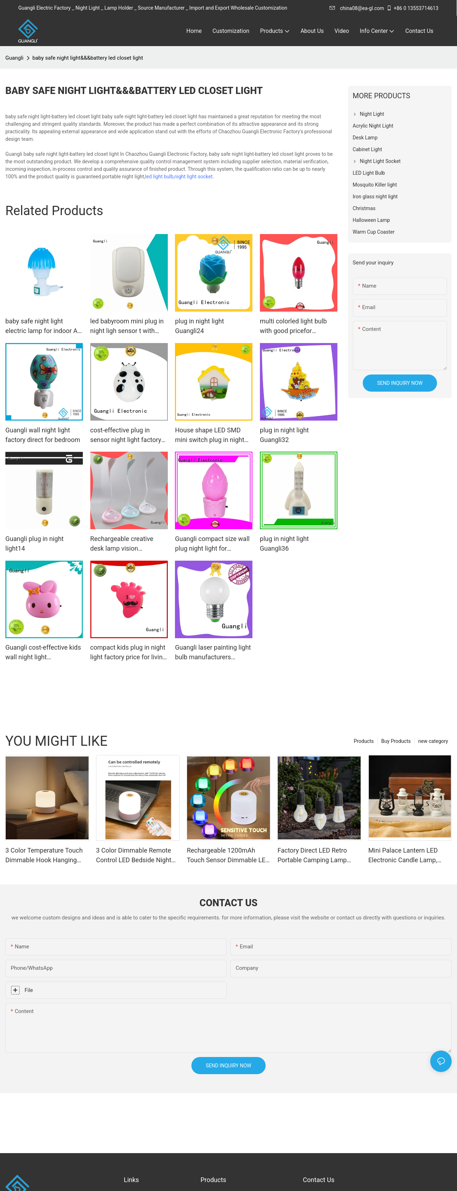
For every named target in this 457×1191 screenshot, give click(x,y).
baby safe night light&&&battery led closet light (87, 58)
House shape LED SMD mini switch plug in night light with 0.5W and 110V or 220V (210, 435)
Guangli (14, 58)
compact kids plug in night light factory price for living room (128, 653)
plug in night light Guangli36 (284, 543)
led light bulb (159, 176)
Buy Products (396, 741)
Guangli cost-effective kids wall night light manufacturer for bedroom (43, 653)
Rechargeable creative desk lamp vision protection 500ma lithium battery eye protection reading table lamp (126, 544)
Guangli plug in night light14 (34, 543)
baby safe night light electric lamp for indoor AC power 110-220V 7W (43, 326)
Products (364, 741)
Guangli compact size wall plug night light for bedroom (212, 544)
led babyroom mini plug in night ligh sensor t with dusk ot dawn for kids (127, 326)
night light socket (194, 176)
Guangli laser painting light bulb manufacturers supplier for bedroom (213, 653)
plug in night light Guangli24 (199, 325)
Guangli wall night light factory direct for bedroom (42, 434)
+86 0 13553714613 (412, 8)
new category (433, 741)
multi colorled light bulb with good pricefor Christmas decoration (293, 326)
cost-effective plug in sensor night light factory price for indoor (125, 435)
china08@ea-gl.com (357, 8)
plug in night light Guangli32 (284, 434)
